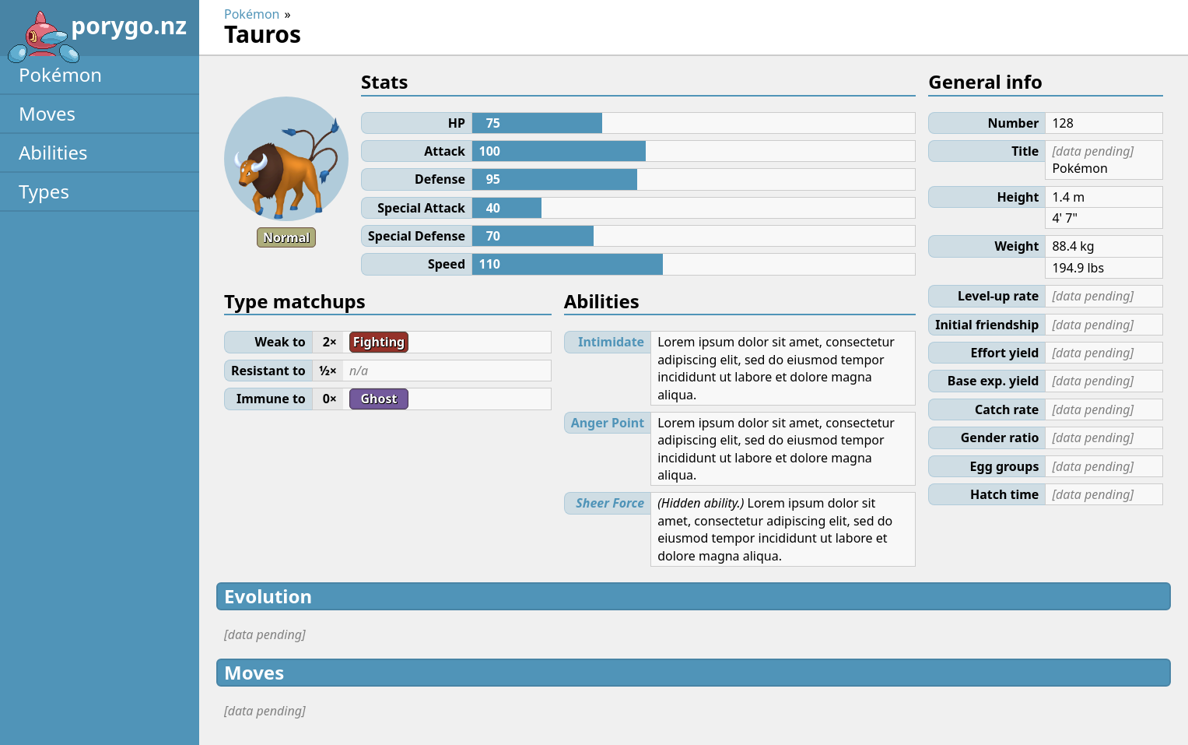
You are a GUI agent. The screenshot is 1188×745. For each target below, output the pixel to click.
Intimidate (611, 341)
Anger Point (608, 422)
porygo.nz (96, 31)
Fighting (379, 341)
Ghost (379, 398)
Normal (286, 237)
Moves (47, 113)
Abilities (53, 152)
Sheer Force (610, 502)
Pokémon (60, 74)
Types (44, 191)
